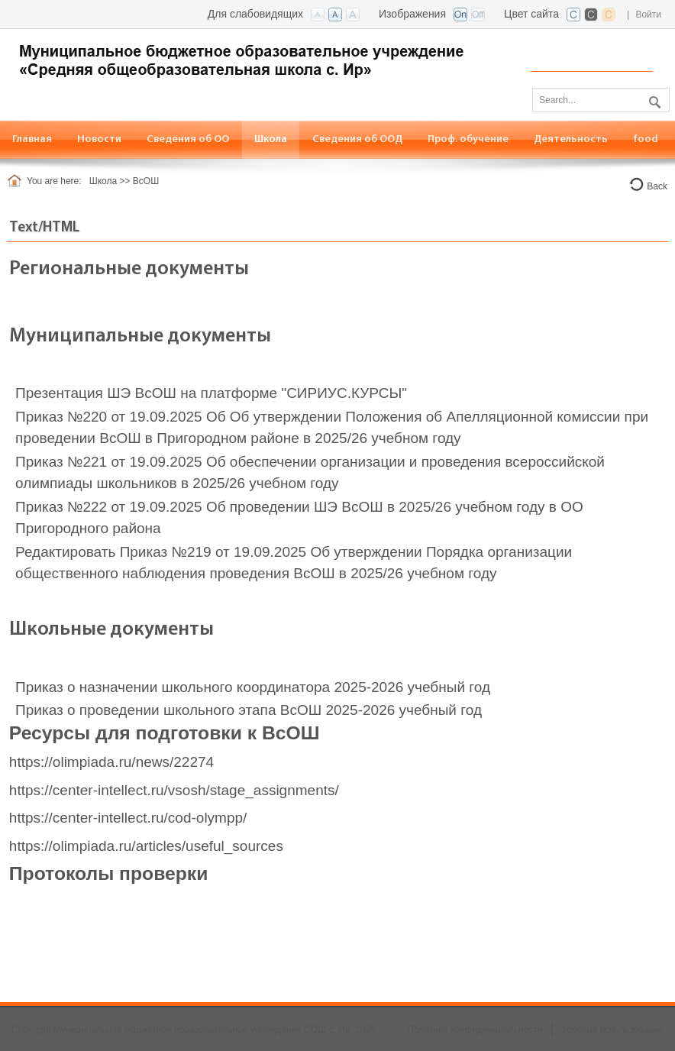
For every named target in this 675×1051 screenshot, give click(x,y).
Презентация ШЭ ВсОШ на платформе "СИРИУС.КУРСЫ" (211, 393)
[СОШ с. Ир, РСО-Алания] (259, 58)
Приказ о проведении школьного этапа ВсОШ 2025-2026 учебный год (248, 710)
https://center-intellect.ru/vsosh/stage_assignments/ (174, 790)
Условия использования (613, 1029)
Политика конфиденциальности (474, 1029)
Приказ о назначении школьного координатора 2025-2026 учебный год (252, 687)
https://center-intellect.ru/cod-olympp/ (128, 818)
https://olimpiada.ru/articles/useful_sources (146, 846)
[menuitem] (188, 139)
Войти (648, 14)
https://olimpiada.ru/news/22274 (111, 762)
